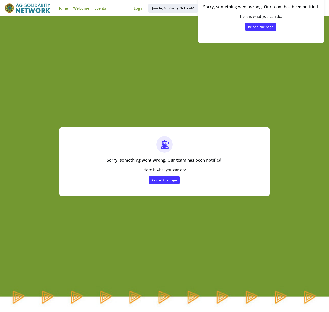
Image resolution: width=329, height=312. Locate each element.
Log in (139, 8)
